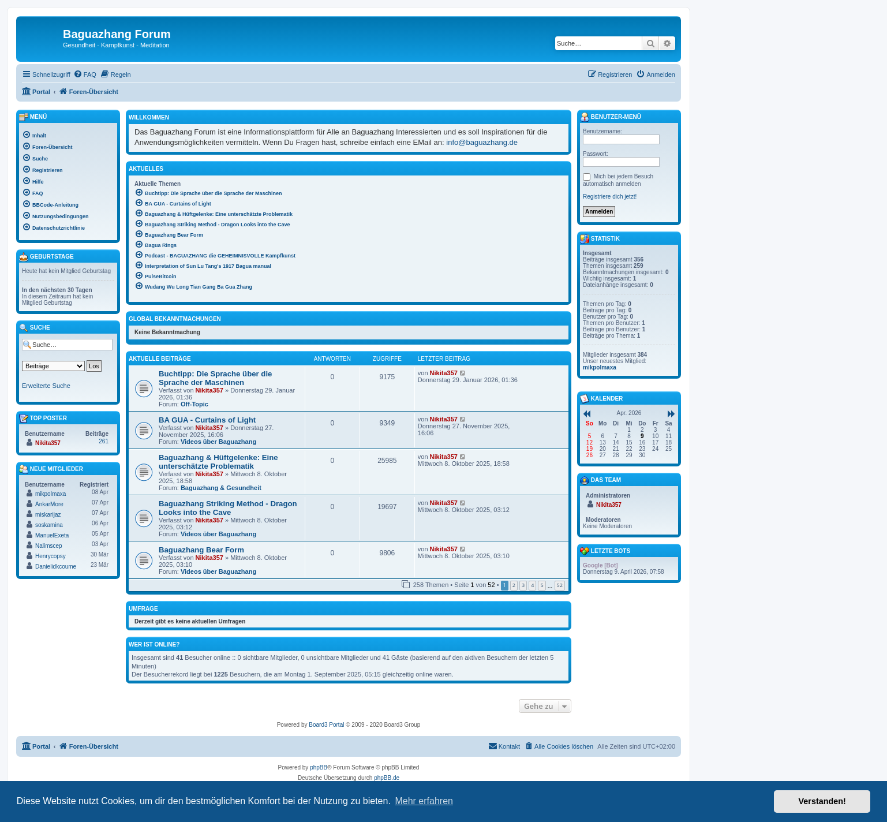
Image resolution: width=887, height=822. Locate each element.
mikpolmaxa (50, 494)
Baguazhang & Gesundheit (221, 487)
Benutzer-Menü (610, 117)
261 (103, 441)
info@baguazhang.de (482, 142)
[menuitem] (84, 74)
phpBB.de (386, 778)
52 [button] (560, 585)
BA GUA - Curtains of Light (207, 420)
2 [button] (513, 585)
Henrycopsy (50, 556)
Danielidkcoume (55, 566)
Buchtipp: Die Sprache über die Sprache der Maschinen (215, 378)
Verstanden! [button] (822, 801)
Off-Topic (194, 404)
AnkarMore (49, 504)
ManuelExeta (52, 535)
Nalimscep (48, 546)
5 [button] (541, 585)
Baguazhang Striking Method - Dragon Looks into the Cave (228, 508)
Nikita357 (209, 390)
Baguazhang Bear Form (201, 549)
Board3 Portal (326, 725)
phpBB (318, 767)
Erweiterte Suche (46, 385)
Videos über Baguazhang (218, 441)
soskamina (49, 525)
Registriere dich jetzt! (610, 196)
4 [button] (532, 585)
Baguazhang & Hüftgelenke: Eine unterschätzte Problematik (218, 461)
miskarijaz (48, 514)
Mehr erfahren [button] (424, 801)
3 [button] (523, 585)
